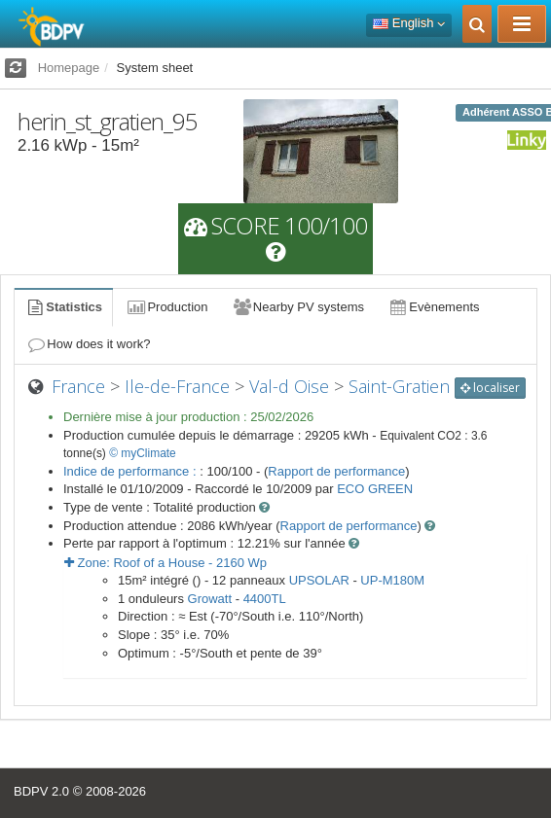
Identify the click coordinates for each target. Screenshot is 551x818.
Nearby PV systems (298, 307)
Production (166, 307)
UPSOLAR (319, 580)
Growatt (210, 598)
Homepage (69, 67)
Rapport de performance (336, 471)
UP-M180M (392, 580)
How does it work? (88, 344)
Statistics (63, 307)
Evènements (433, 307)
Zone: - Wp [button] (165, 562)
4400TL (264, 598)
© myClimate (142, 453)
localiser (490, 387)
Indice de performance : (131, 471)
